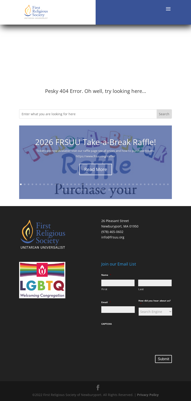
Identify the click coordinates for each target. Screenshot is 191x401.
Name (106, 274)
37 (160, 184)
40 (63, 190)
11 (59, 184)
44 (78, 190)
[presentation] (136, 337)
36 (156, 184)
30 (133, 184)
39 (168, 184)
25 (114, 184)
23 (106, 184)
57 (128, 190)
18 (86, 184)
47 (90, 190)
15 (75, 184)
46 (86, 190)
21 (98, 184)
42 (70, 190)
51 (105, 190)
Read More (95, 170)
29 (129, 184)
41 (66, 190)
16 (79, 184)
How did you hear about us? (154, 302)
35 (152, 184)
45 (82, 190)
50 (101, 190)
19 (90, 184)
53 (113, 190)
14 (71, 184)
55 (121, 190)
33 (144, 184)
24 (110, 184)
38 (164, 184)
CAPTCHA (106, 323)
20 (94, 184)
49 (97, 190)
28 (125, 184)
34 (148, 184)
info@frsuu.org (112, 237)
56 (124, 190)
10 (55, 184)
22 (102, 184)
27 (121, 184)
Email (106, 302)
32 (141, 184)
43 (74, 190)
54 (117, 190)
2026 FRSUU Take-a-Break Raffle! (95, 142)
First (104, 289)
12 (63, 184)
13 (67, 184)
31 (137, 184)
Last (141, 289)
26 (117, 184)
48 (93, 190)
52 (109, 190)
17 (83, 184)
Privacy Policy (148, 395)
